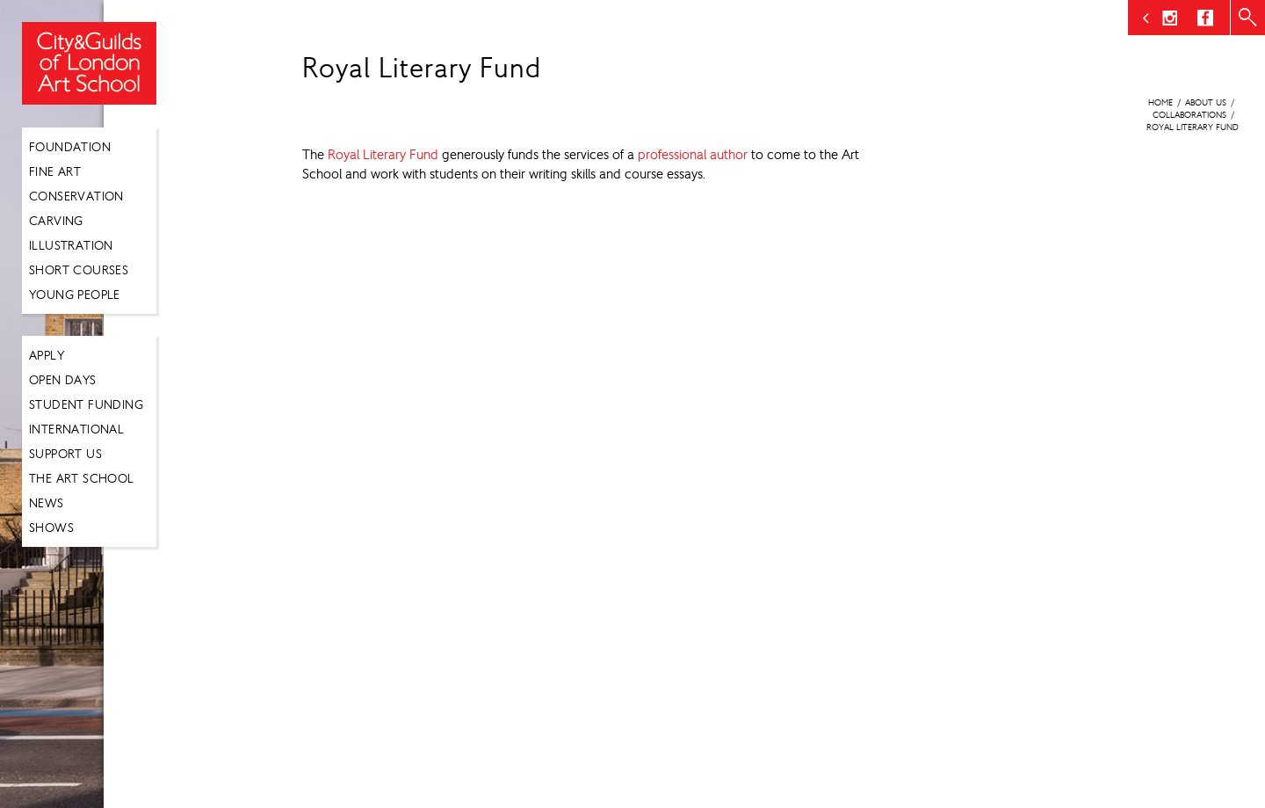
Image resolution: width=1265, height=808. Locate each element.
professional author (693, 154)
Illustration (71, 245)
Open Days (63, 380)
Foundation (70, 147)
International (76, 429)
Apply (46, 355)
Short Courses (78, 270)
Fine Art (55, 171)
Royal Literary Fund (383, 154)
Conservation (76, 196)
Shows (51, 527)
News (46, 503)
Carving (56, 221)
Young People (74, 295)
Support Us (65, 454)
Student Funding (86, 404)
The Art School (81, 478)
